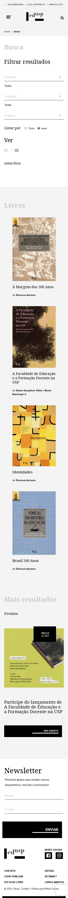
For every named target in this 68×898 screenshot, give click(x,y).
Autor (44, 128)
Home (7, 31)
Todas (7, 105)
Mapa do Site (55, 4)
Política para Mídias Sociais (45, 888)
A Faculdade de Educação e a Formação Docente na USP (33, 378)
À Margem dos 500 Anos (33, 287)
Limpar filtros (12, 163)
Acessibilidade (14, 4)
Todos (8, 85)
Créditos (25, 888)
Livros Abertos (54, 882)
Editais (49, 870)
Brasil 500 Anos (25, 561)
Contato (10, 870)
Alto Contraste (35, 4)
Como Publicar (13, 876)
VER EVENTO (51, 730)
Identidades (22, 472)
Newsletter (23, 771)
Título (31, 128)
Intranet (51, 876)
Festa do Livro (13, 882)
